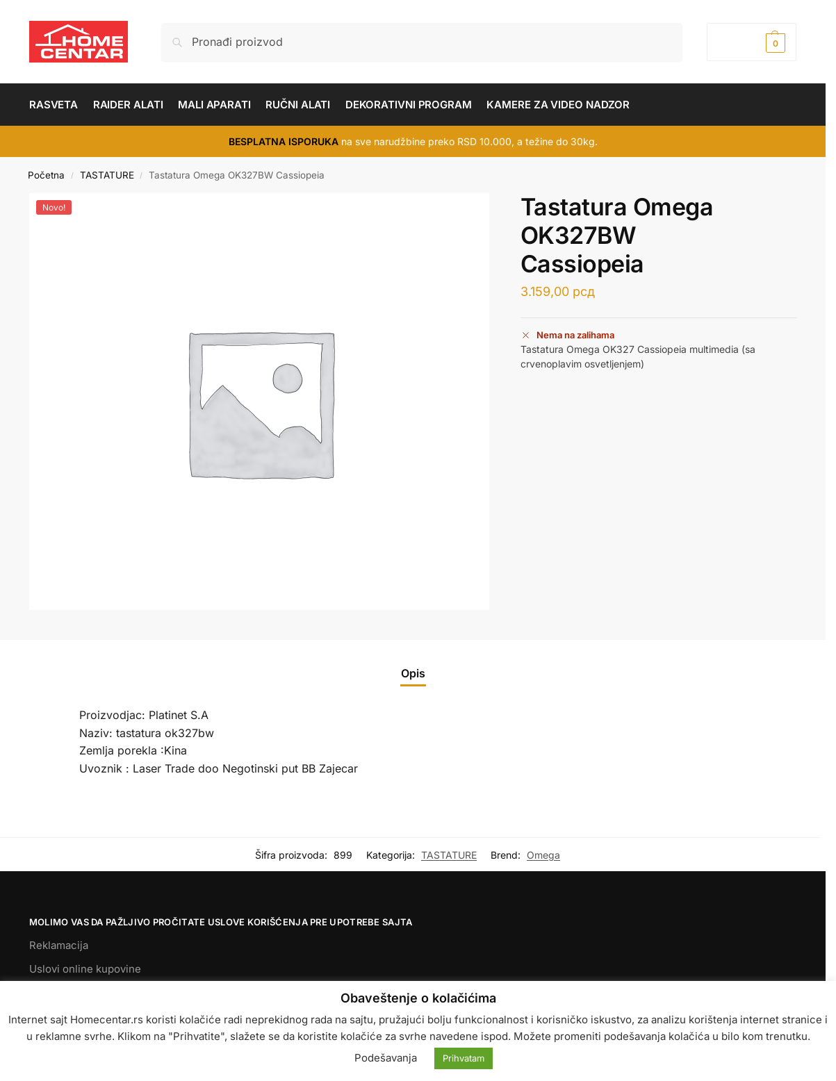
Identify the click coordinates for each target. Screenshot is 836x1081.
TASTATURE (107, 175)
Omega (543, 855)
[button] (751, 42)
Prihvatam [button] (463, 1058)
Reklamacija (58, 945)
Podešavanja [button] (385, 1057)
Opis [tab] (413, 673)
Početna (46, 175)
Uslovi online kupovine (85, 968)
